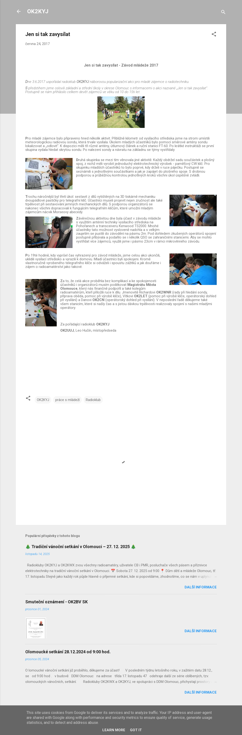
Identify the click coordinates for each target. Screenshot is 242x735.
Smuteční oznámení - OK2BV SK (56, 601)
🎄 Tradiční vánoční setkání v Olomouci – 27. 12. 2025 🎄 (80, 546)
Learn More (113, 730)
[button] (214, 35)
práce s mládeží (67, 400)
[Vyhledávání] (223, 13)
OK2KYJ (37, 11)
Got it (136, 730)
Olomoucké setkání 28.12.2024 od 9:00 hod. (68, 651)
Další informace (201, 587)
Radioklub (93, 400)
